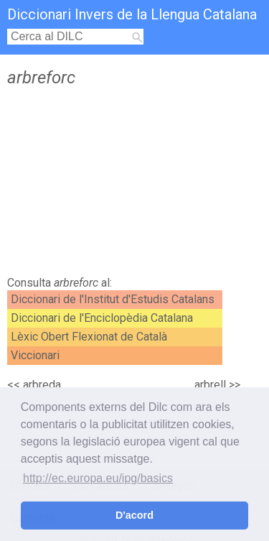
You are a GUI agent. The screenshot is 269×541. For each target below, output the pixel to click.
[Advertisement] (134, 185)
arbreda (42, 385)
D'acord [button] (134, 515)
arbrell (210, 385)
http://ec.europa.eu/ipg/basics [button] (98, 478)
